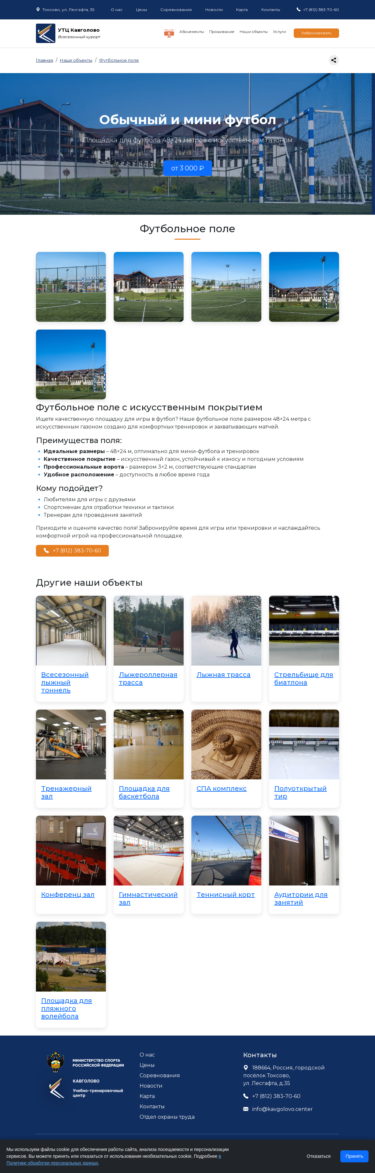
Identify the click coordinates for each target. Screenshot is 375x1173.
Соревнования (176, 9)
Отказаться (319, 1156)
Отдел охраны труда (167, 1117)
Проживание (221, 31)
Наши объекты (254, 31)
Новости (214, 9)
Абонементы (191, 31)
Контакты (270, 9)
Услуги (279, 31)
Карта (242, 9)
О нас (116, 9)
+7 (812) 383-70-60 (72, 551)
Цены (141, 9)
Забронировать (316, 33)
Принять (354, 1156)
